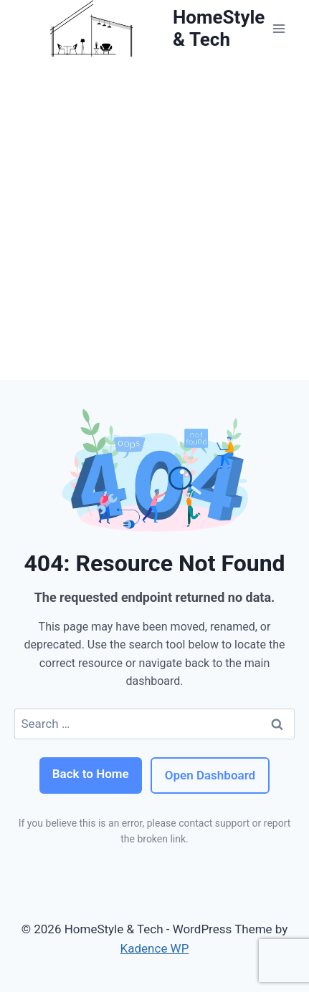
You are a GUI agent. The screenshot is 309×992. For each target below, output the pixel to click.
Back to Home (90, 774)
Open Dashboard (210, 775)
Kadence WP (154, 948)
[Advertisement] (154, 218)
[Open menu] (278, 28)
